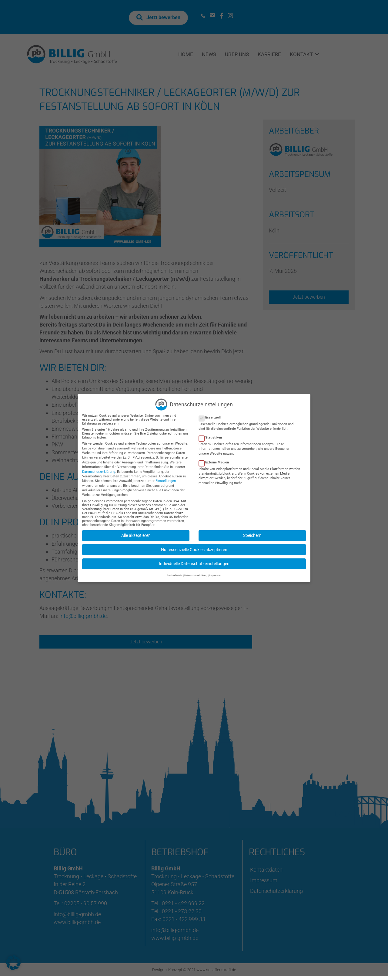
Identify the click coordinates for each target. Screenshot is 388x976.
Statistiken (212, 434)
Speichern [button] (252, 532)
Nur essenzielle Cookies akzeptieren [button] (194, 546)
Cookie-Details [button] (174, 572)
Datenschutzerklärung (98, 468)
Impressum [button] (215, 572)
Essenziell (212, 414)
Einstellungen (166, 478)
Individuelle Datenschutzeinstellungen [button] (194, 560)
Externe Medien (216, 459)
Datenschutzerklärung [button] (195, 572)
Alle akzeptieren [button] (136, 532)
